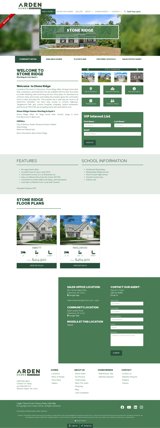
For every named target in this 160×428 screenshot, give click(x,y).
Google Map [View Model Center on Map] (73, 295)
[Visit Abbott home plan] (37, 230)
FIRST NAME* (115, 300)
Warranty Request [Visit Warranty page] (106, 377)
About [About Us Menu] (89, 12)
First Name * (89, 122)
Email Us (86, 426)
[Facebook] (122, 407)
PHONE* (113, 324)
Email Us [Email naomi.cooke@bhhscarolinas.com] (114, 295)
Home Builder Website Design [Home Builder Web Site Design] (26, 411)
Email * (87, 130)
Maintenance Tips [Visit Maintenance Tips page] (106, 374)
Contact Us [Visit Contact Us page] (126, 374)
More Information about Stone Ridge (32, 133)
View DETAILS (36, 266)
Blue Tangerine (42, 411)
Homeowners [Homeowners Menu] (102, 12)
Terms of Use (28, 403)
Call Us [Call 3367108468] (73, 426)
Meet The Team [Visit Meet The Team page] (81, 383)
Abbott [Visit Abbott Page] (36, 248)
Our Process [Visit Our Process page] (80, 377)
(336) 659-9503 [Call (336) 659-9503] (132, 12)
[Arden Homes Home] (30, 3)
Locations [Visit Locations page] (56, 374)
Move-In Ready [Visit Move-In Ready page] (58, 377)
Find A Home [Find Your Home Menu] (48, 12)
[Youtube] (128, 407)
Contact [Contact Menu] (116, 12)
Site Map (52, 403)
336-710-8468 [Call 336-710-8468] (117, 293)
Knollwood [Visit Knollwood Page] (80, 248)
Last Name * (119, 122)
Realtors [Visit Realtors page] (125, 380)
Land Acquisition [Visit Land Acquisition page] (82, 393)
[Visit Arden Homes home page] (28, 372)
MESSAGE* (114, 332)
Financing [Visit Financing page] (79, 386)
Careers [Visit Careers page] (125, 383)
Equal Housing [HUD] (80, 420)
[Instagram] (140, 407)
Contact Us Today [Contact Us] (24, 384)
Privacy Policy (41, 403)
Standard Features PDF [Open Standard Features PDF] (26, 188)
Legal (19, 403)
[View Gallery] (88, 77)
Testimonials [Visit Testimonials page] (80, 380)
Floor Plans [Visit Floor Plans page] (56, 380)
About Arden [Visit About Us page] (80, 374)
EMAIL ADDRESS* (116, 316)
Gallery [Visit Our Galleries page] (54, 383)
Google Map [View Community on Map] (73, 316)
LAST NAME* (114, 308)
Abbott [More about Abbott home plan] (70, 325)
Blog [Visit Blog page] (77, 390)
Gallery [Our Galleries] (79, 12)
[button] (88, 69)
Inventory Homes (65, 12)
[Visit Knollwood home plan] (80, 230)
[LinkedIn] (135, 407)
